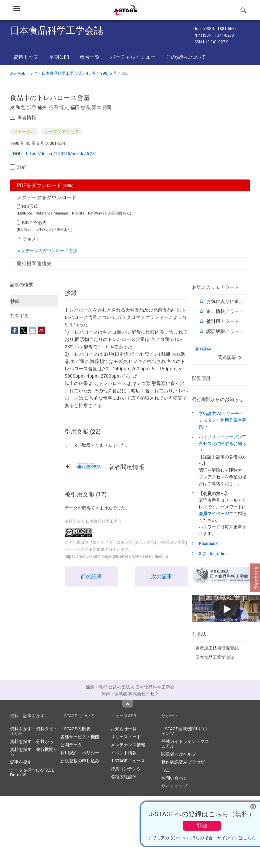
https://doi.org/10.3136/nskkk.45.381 (61, 153)
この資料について (186, 56)
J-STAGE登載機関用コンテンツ (185, 731)
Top (127, 704)
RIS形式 (30, 206)
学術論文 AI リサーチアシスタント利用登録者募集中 (222, 420)
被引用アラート (222, 321)
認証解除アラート (225, 331)
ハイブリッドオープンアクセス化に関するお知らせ (222, 443)
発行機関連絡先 (34, 263)
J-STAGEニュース (128, 761)
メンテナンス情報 (128, 745)
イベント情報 (124, 753)
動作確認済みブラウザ (183, 762)
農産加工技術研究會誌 (217, 648)
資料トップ (25, 56)
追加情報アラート (225, 311)
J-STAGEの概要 (75, 729)
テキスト (31, 239)
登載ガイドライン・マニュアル (185, 743)
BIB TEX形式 (34, 223)
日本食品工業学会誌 (214, 657)
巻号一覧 (90, 56)
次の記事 (161, 576)
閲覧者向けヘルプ (178, 754)
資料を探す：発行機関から (34, 751)
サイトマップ (174, 786)
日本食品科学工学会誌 (62, 73)
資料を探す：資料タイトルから (34, 731)
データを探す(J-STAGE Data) (32, 772)
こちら (249, 838)
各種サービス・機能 (79, 737)
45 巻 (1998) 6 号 (101, 73)
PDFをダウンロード (45, 185)
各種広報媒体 (124, 777)
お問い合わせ (174, 778)
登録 (202, 825)
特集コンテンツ (126, 769)
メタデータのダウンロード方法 (47, 251)
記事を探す (21, 762)
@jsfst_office (215, 553)
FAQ (165, 770)
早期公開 (59, 56)
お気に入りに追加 (225, 301)
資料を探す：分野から (31, 741)
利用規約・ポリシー (79, 753)
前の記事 (91, 576)
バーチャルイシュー (132, 56)
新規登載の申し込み (79, 761)
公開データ (71, 745)
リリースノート (126, 737)
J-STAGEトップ (23, 73)
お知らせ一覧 (124, 729)
